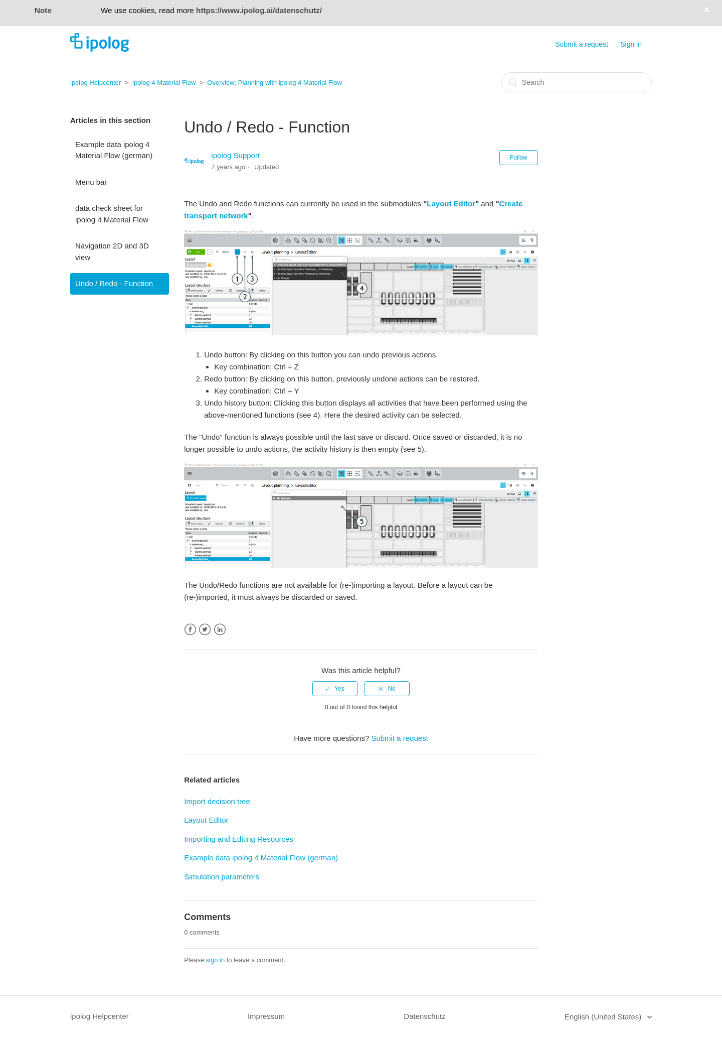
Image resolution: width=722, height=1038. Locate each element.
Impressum (266, 1016)
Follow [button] (518, 157)
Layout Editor (451, 203)
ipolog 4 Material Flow (164, 82)
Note (43, 10)
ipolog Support (235, 155)
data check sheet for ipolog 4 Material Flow (111, 214)
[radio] (334, 688)
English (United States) (604, 1016)
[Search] (576, 82)
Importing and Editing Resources (238, 839)
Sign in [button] (631, 44)
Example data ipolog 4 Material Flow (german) (113, 150)
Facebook (190, 629)
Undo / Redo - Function (114, 283)
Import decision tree (217, 801)
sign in (215, 960)
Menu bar (91, 182)
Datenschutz (424, 1016)
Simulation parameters (221, 876)
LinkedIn (220, 629)
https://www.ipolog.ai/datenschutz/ (259, 10)
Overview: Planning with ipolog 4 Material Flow (274, 82)
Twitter (205, 629)
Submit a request (581, 44)
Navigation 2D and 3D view (112, 251)
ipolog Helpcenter (95, 82)
